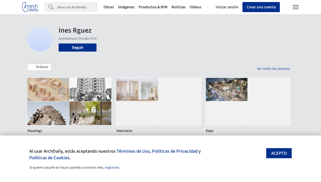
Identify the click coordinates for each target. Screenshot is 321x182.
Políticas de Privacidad (174, 151)
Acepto (279, 153)
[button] (39, 67)
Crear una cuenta (261, 7)
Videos (195, 7)
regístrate (112, 167)
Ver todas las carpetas (273, 69)
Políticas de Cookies (49, 157)
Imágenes (126, 7)
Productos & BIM (153, 7)
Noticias (178, 7)
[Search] (77, 7)
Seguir (77, 47)
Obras (109, 7)
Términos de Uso (133, 151)
